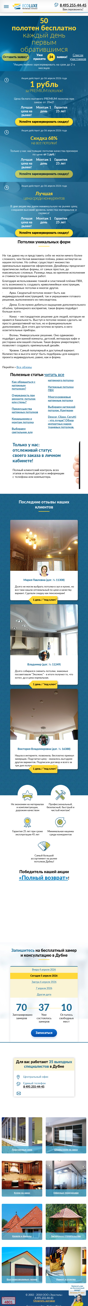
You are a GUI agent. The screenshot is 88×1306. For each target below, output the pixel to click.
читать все (54, 375)
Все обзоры (24, 367)
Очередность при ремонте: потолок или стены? (24, 399)
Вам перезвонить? (73, 9)
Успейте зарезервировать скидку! (44, 121)
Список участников (78, 57)
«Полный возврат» (43, 878)
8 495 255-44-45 (73, 5)
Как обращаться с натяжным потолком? (23, 385)
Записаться (44, 1033)
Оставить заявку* (15, 57)
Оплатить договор (44, 1301)
